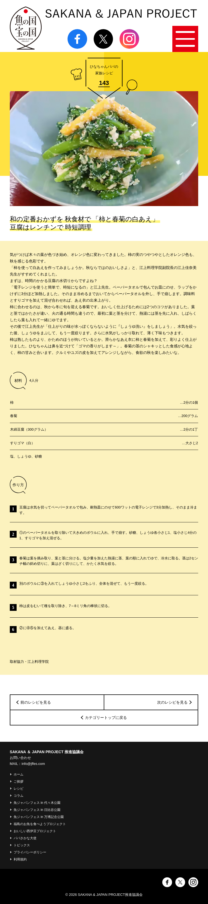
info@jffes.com (33, 764)
